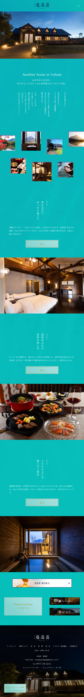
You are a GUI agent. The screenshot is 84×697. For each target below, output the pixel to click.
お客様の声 (73, 646)
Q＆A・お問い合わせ (42, 650)
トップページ (11, 646)
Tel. (42, 664)
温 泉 (48, 646)
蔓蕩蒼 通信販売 (42, 583)
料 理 (40, 646)
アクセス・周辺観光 (60, 646)
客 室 (33, 646)
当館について (23, 646)
